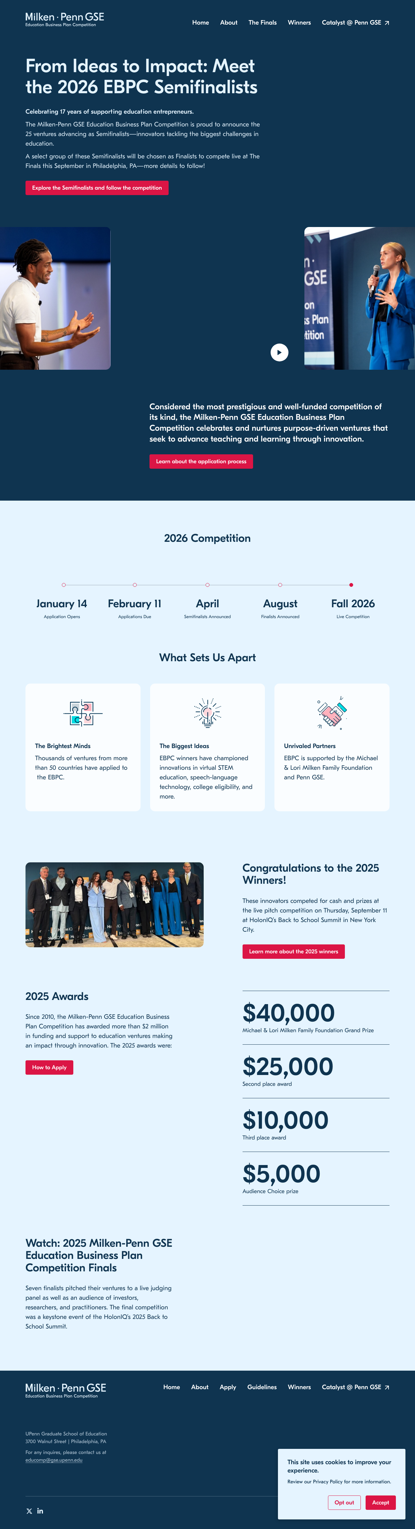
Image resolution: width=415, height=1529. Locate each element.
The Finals (263, 23)
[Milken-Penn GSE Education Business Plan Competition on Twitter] (29, 1511)
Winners (299, 23)
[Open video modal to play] (279, 353)
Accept (380, 1502)
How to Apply (49, 1068)
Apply (228, 1387)
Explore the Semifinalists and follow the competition (97, 188)
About (228, 23)
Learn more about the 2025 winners (293, 952)
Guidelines (262, 1387)
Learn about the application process (201, 462)
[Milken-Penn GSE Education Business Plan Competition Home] (65, 20)
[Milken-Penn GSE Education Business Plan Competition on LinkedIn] (40, 1511)
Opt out (344, 1502)
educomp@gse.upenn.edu (54, 1460)
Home (200, 23)
